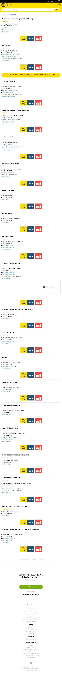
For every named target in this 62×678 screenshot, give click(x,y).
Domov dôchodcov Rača (9, 428)
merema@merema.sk (9, 538)
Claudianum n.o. (7, 213)
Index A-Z (31, 628)
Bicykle (31, 646)
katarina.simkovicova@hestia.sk (11, 119)
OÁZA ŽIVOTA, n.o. (7, 332)
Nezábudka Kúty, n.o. (8, 81)
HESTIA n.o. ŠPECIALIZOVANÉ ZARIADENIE (15, 110)
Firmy (3, 15)
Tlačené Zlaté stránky (31, 612)
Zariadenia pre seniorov (8, 96)
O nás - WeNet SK (31, 639)
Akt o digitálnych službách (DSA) (31, 620)
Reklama (31, 610)
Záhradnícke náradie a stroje (31, 655)
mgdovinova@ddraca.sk (9, 437)
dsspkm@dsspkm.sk (8, 272)
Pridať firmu (31, 587)
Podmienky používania (31, 616)
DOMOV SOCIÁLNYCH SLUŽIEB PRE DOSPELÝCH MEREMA (20, 529)
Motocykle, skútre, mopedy (31, 649)
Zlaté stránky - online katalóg (3, 5)
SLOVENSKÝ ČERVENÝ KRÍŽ (10, 164)
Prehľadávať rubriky (31, 631)
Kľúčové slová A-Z (31, 630)
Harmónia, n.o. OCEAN (9, 382)
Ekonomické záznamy (38, 38)
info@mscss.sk (7, 28)
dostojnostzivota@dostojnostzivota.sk (13, 146)
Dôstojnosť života (7, 137)
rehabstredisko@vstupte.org (11, 54)
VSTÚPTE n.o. (6, 46)
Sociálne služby (11, 15)
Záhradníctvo (31, 657)
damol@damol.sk (8, 245)
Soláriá (31, 651)
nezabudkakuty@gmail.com (10, 90)
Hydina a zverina (31, 647)
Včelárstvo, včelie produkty (31, 653)
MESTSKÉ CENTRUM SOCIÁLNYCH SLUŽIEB (15, 455)
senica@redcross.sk (8, 173)
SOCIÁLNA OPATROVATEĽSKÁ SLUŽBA (14, 506)
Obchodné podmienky (31, 614)
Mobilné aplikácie (31, 608)
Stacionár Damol (7, 236)
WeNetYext (30, 38)
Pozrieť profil (23, 38)
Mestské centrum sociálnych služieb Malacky (17, 19)
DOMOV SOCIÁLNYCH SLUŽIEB (11, 263)
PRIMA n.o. (5, 357)
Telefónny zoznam (31, 622)
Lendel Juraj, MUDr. (8, 191)
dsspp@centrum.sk (8, 487)
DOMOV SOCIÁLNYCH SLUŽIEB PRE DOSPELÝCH (17, 309)
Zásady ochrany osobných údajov (31, 618)
